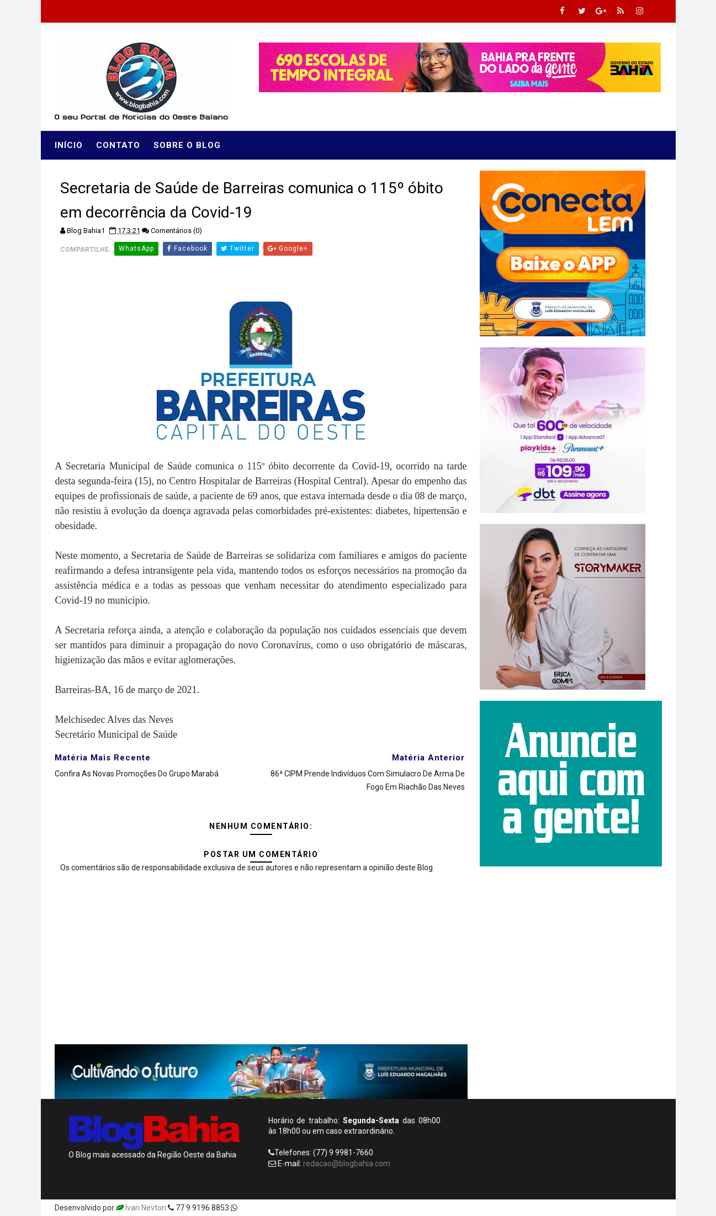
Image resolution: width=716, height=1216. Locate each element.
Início (69, 145)
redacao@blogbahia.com (346, 1163)
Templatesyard (265, 1207)
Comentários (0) (176, 230)
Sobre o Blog (187, 145)
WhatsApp (136, 248)
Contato (118, 145)
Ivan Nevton (145, 1207)
